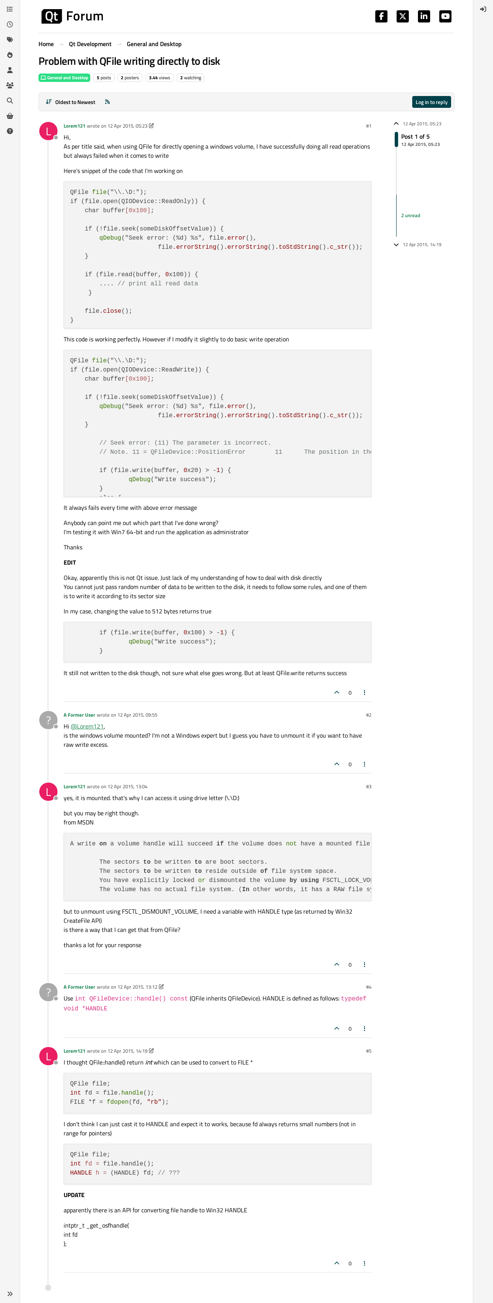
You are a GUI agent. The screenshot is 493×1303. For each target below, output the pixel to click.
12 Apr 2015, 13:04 (127, 786)
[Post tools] (365, 692)
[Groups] (10, 85)
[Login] (483, 9)
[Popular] (10, 55)
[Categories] (10, 9)
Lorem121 (74, 126)
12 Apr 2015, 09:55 (137, 715)
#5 (368, 1051)
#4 (368, 987)
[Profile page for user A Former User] (48, 720)
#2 (368, 715)
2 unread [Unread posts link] (410, 215)
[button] (10, 1294)
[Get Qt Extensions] (10, 116)
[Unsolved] (10, 131)
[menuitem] (483, 9)
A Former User (79, 715)
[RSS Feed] (107, 102)
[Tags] (10, 40)
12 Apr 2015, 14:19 (127, 1051)
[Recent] (10, 24)
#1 (368, 126)
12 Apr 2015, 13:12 (137, 987)
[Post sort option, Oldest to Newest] (70, 102)
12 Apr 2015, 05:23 (127, 126)
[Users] (10, 70)
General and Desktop (64, 77)
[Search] (10, 100)
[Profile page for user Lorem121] (48, 131)
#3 (368, 786)
